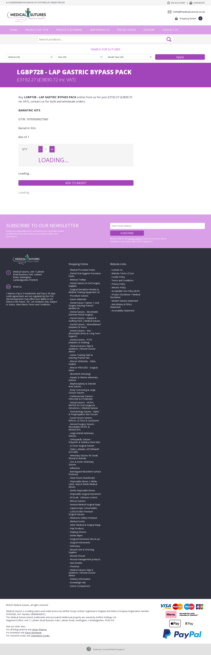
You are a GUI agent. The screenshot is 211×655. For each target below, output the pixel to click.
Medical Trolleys (78, 279)
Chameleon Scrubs (40, 635)
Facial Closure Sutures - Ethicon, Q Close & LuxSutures (84, 419)
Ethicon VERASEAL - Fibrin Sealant (82, 362)
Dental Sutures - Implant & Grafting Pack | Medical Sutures (84, 319)
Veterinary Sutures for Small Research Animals (83, 457)
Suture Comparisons (80, 586)
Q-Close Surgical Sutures (82, 445)
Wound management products (85, 559)
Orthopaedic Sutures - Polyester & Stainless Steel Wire (84, 441)
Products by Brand (69, 30)
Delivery (149, 30)
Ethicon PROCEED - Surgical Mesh (83, 369)
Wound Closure (77, 555)
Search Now (169, 39)
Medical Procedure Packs (82, 269)
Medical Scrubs (77, 521)
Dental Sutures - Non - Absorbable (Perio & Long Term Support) (84, 333)
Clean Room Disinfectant (82, 477)
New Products (99, 30)
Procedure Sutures (79, 295)
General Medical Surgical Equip (85, 504)
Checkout (199, 3)
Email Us (17, 286)
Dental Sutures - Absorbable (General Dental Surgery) (83, 313)
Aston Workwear (33, 632)
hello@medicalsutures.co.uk (189, 11)
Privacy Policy (118, 283)
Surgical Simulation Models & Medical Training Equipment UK (84, 291)
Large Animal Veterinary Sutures (81, 434)
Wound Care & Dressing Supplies (81, 551)
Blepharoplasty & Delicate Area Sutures (82, 385)
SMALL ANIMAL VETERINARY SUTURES (84, 450)
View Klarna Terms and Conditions (33, 304)
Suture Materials (78, 299)
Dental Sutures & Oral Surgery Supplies (84, 284)
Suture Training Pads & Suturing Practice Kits (81, 356)
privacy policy (134, 238)
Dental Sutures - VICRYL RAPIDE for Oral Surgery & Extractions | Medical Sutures (83, 405)
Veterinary (75, 546)
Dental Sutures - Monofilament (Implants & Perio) (85, 326)
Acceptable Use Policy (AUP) (126, 291)
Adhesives (75, 468)
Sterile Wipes (76, 535)
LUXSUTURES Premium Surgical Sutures (81, 513)
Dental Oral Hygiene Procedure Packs (85, 275)
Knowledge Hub (78, 582)
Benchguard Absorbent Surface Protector (85, 473)
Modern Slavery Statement (125, 300)
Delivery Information (80, 578)
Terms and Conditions (123, 280)
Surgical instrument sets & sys (85, 539)
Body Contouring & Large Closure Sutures (82, 391)
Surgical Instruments (80, 542)
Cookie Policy (118, 276)
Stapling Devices (78, 531)
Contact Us (170, 30)
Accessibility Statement (123, 310)
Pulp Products (77, 528)
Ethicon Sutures (77, 501)
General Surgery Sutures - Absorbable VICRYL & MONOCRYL (82, 427)
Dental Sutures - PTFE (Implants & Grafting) (80, 341)
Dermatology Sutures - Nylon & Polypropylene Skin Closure (84, 413)
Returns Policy (119, 287)
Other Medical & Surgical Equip (85, 524)
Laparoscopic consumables (83, 508)
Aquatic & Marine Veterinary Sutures (83, 379)
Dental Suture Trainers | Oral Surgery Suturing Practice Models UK (84, 305)
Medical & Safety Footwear (83, 517)
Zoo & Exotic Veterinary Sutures (81, 463)
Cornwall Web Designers (113, 649)
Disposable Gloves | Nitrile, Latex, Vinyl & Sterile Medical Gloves (83, 484)
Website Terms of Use (123, 273)
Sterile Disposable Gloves (82, 490)
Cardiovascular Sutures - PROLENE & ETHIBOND (81, 397)
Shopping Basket (191, 18)
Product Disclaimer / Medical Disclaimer (125, 296)
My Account (178, 3)
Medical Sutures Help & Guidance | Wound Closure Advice (82, 349)
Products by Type (36, 30)
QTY (24, 149)
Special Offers (126, 30)
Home (13, 30)
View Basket (76, 562)
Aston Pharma (39, 629)
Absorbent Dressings (80, 373)
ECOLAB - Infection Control (83, 497)
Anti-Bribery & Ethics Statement (121, 306)
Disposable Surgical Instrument (85, 493)
